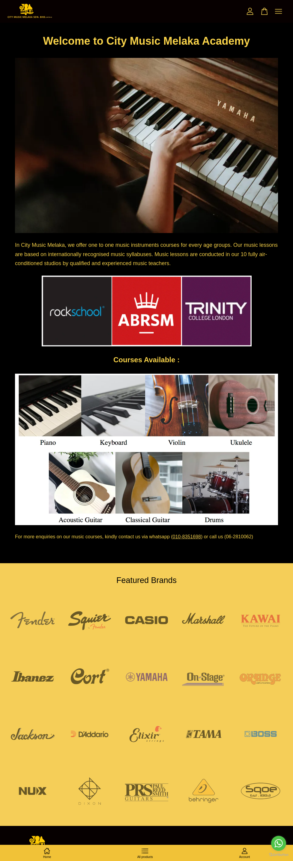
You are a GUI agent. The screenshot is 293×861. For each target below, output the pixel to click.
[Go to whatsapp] (278, 843)
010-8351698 (187, 536)
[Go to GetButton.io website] (278, 855)
